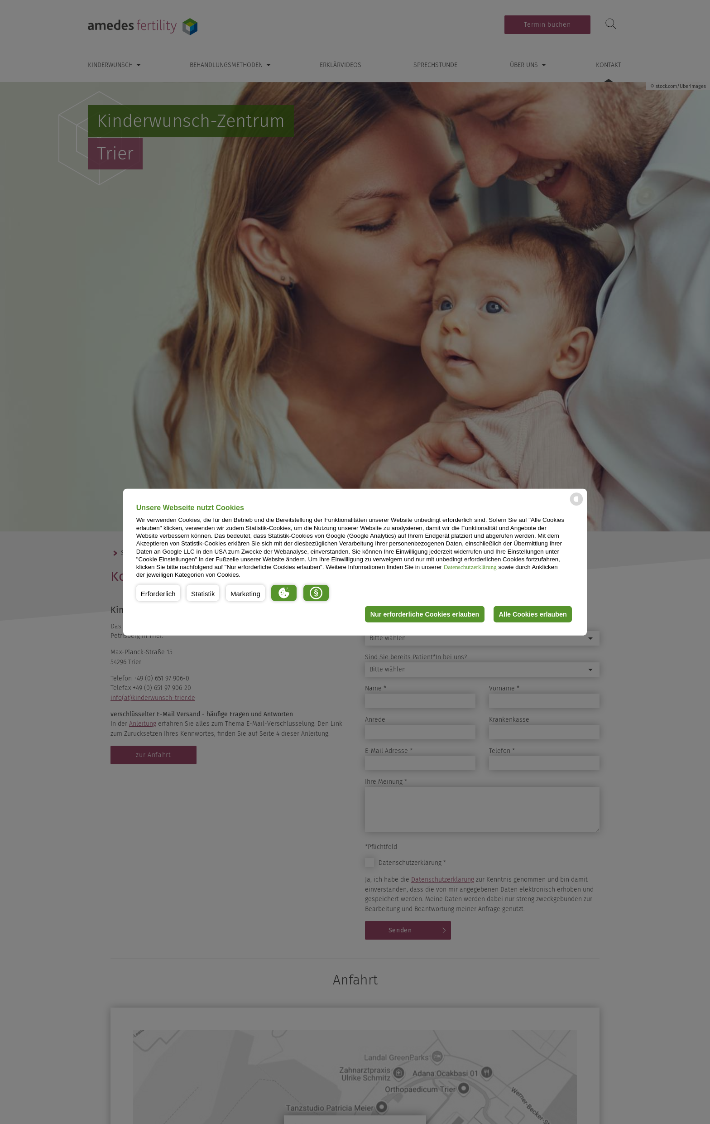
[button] (158, 593)
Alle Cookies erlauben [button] (532, 614)
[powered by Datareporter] (576, 504)
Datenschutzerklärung (470, 567)
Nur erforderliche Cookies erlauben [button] (424, 614)
